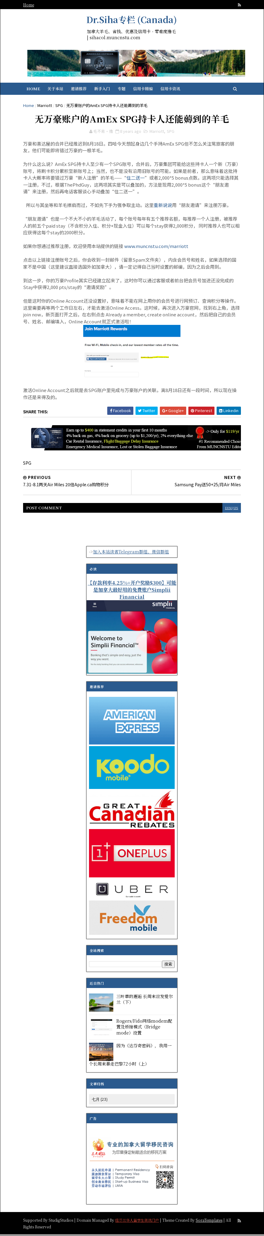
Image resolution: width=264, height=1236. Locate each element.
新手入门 (105, 90)
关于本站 (58, 90)
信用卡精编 (146, 90)
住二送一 (152, 180)
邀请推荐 (82, 90)
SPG (62, 107)
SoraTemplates (211, 1221)
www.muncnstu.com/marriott (159, 249)
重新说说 (165, 208)
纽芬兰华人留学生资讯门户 (140, 1221)
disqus (228, 510)
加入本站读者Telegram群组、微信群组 (131, 554)
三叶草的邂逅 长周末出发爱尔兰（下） (145, 1001)
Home (31, 4)
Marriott (47, 107)
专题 (125, 90)
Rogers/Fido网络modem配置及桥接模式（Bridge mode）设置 (145, 1029)
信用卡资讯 (173, 90)
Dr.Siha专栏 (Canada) (132, 19)
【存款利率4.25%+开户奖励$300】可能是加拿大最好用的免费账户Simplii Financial (132, 591)
